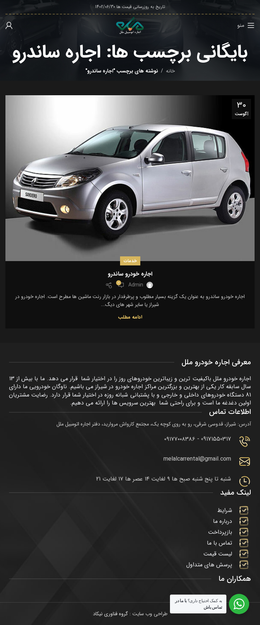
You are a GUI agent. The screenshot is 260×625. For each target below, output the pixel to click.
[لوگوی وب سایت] (130, 25)
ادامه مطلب (130, 317)
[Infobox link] (130, 441)
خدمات (130, 260)
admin (135, 285)
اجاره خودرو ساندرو (130, 273)
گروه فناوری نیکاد (110, 614)
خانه (170, 71)
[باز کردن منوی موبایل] (246, 25)
